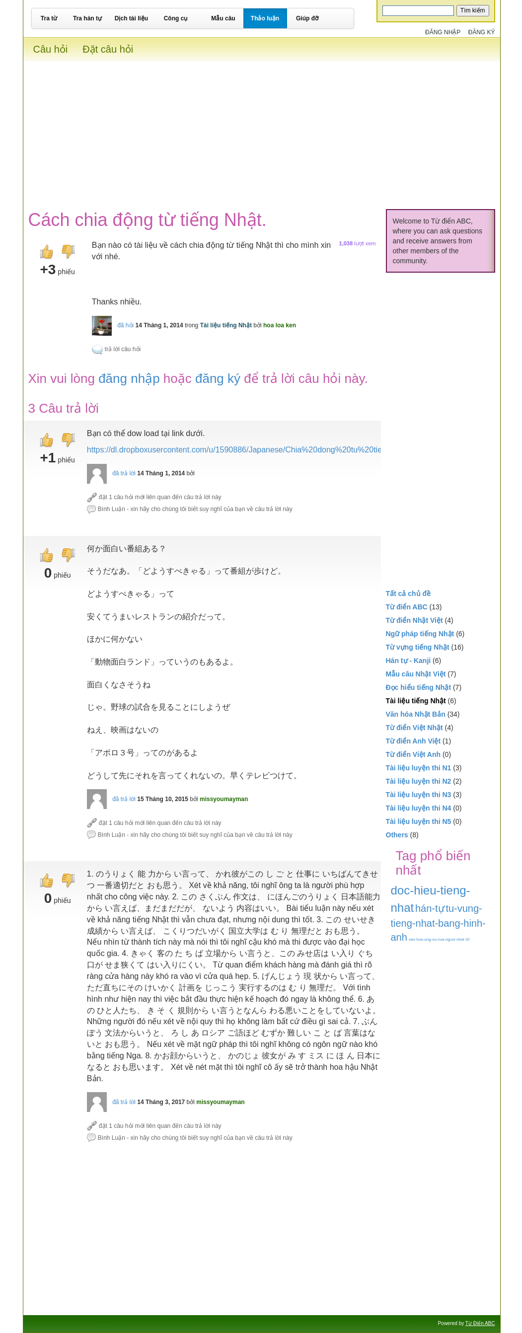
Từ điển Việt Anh (413, 754)
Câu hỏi (50, 49)
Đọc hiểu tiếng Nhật (418, 687)
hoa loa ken (279, 325)
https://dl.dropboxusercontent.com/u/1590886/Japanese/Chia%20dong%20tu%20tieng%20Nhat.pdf (262, 449)
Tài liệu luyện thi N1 (418, 768)
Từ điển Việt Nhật (414, 728)
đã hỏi (125, 325)
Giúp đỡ (307, 18)
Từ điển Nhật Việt (414, 620)
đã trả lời (124, 473)
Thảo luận (265, 18)
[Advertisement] (261, 130)
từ (467, 939)
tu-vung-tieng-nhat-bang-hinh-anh (438, 923)
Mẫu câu (223, 18)
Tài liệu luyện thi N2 (418, 781)
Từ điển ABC (407, 607)
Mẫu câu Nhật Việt (416, 674)
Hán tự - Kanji (408, 661)
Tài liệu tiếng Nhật (226, 325)
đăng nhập (128, 378)
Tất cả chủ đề (408, 593)
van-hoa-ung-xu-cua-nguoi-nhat (436, 939)
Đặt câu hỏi (107, 49)
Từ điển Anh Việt (413, 741)
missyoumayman (224, 799)
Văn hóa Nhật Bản (416, 714)
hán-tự (430, 908)
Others (397, 835)
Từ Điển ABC (480, 1323)
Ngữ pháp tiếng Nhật (420, 634)
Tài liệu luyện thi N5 (418, 821)
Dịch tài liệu (131, 18)
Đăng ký (481, 32)
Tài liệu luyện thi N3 (418, 795)
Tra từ (49, 18)
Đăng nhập (442, 32)
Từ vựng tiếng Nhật (417, 647)
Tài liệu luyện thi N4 (418, 808)
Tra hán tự (87, 18)
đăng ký (217, 378)
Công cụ (176, 18)
